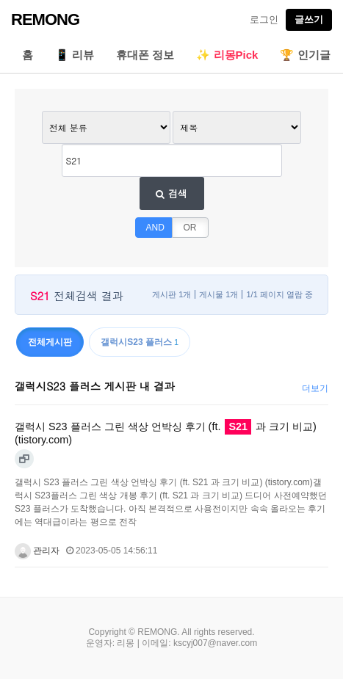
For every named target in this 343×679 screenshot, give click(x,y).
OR (190, 227)
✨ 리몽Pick (227, 54)
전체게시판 (50, 342)
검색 (171, 193)
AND (155, 227)
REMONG (45, 19)
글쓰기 (309, 19)
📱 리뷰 (74, 54)
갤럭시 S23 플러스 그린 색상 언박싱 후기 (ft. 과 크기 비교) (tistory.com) (166, 433)
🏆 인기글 (305, 54)
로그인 (264, 19)
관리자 (37, 550)
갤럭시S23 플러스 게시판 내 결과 (95, 386)
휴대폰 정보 (145, 54)
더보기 (315, 388)
